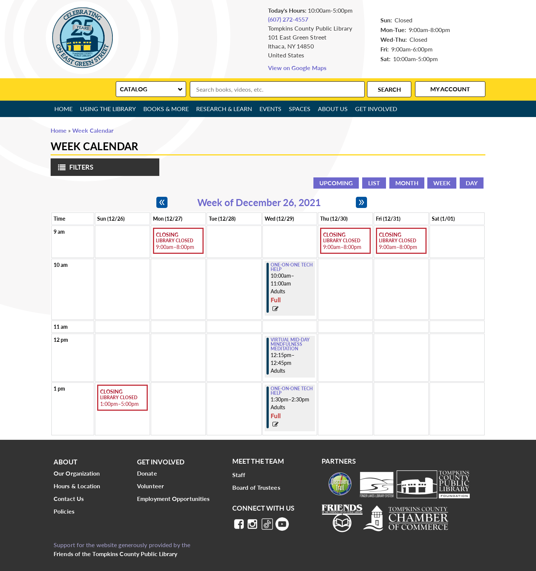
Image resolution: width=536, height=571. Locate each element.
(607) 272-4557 (288, 19)
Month (406, 182)
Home (63, 108)
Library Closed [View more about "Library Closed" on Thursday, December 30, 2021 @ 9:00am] (341, 241)
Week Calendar (93, 130)
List (374, 182)
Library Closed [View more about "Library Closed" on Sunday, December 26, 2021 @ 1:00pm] (118, 397)
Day (472, 182)
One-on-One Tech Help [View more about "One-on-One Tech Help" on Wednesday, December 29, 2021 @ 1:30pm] (292, 391)
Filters (73, 169)
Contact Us (69, 498)
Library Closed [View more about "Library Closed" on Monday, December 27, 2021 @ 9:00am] (174, 241)
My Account (450, 88)
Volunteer (150, 485)
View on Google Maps (297, 67)
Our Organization (77, 473)
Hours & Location (77, 485)
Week (441, 182)
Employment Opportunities (173, 498)
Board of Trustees (256, 487)
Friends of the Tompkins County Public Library (116, 553)
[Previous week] (162, 202)
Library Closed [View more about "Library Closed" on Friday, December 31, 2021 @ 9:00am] (397, 241)
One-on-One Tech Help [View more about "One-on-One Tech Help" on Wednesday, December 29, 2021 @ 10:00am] (292, 267)
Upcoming (336, 182)
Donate (147, 473)
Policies (64, 511)
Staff (239, 474)
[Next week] (361, 202)
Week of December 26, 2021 (259, 202)
